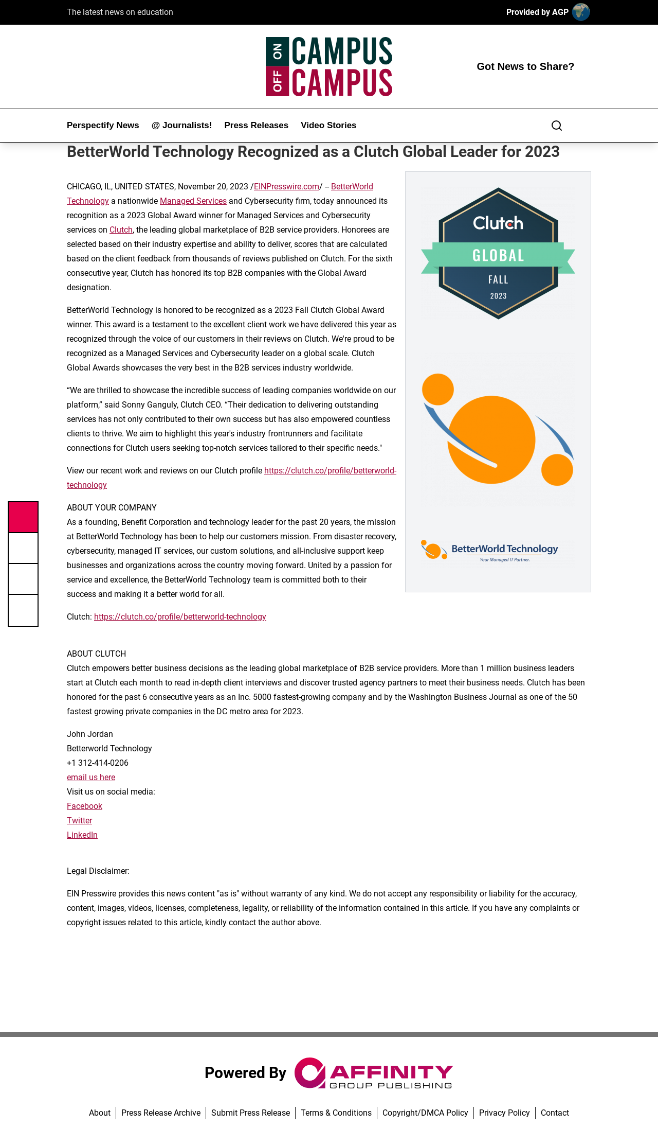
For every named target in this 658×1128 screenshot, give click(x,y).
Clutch (121, 230)
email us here (91, 777)
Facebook (84, 806)
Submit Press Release (250, 1113)
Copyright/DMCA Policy (425, 1113)
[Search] (556, 125)
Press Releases (256, 125)
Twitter (79, 820)
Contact (555, 1113)
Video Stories (328, 125)
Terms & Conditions (336, 1113)
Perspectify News (103, 125)
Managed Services (193, 201)
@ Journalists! (182, 125)
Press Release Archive (160, 1113)
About (100, 1113)
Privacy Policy (504, 1113)
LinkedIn (82, 835)
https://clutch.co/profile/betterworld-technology (180, 617)
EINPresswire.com (286, 186)
